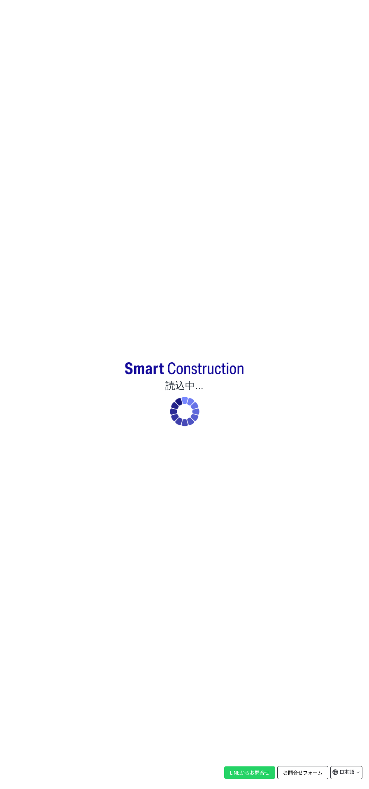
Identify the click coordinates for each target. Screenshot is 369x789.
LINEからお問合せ (249, 772)
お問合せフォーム (303, 772)
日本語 (349, 771)
